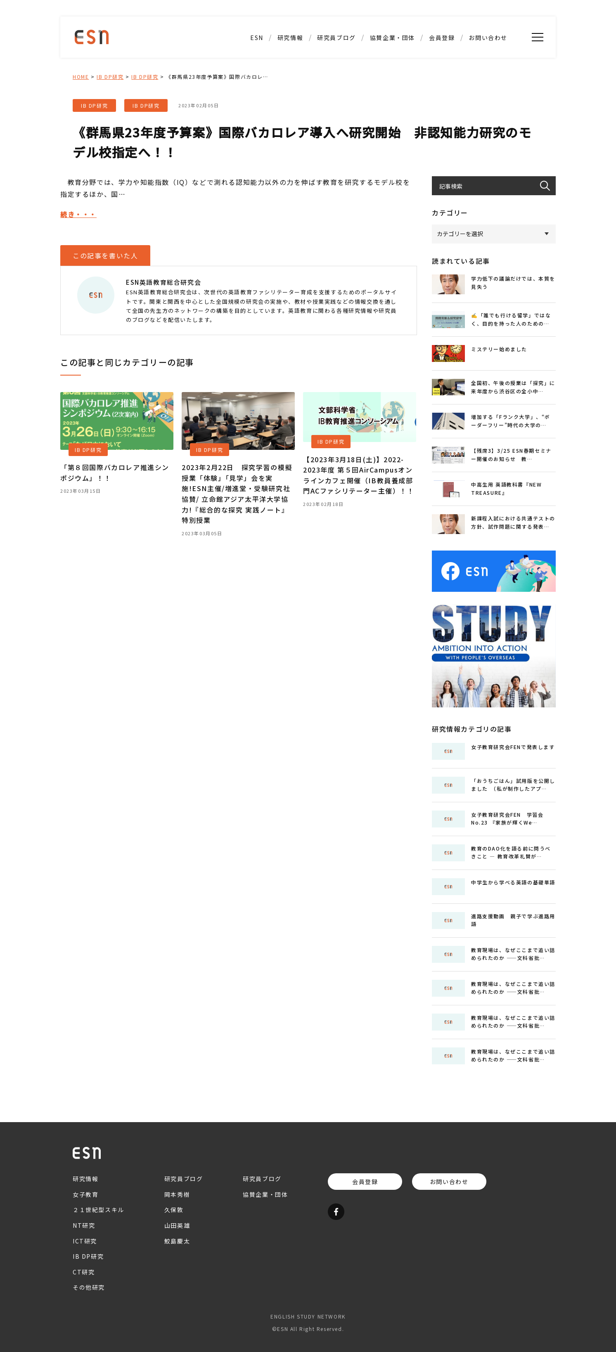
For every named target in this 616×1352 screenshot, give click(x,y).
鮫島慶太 (177, 1241)
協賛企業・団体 (392, 37)
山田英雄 (177, 1225)
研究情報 (290, 37)
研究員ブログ (336, 37)
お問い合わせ (488, 37)
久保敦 (174, 1209)
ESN (256, 37)
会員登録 (442, 37)
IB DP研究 (110, 76)
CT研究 (84, 1272)
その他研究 (89, 1287)
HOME (81, 76)
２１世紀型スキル (98, 1209)
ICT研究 (85, 1241)
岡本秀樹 (177, 1194)
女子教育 (85, 1194)
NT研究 (84, 1225)
